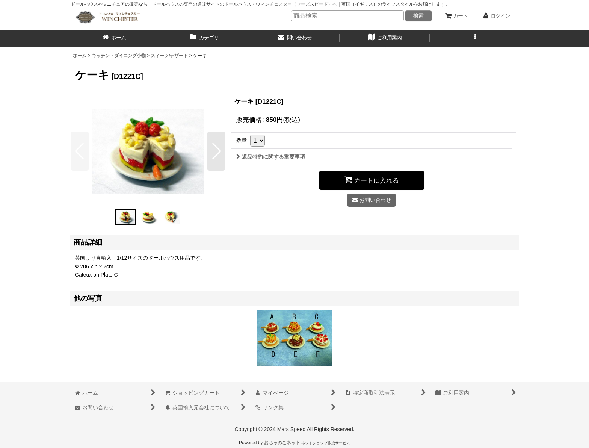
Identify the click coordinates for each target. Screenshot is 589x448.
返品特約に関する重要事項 (270, 157)
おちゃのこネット (282, 442)
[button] (475, 38)
